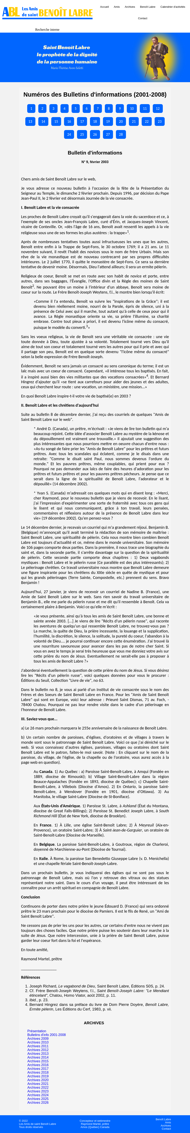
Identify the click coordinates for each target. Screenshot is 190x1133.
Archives (130, 6)
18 (95, 121)
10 (132, 108)
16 (69, 121)
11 (145, 108)
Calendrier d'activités (172, 6)
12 (158, 108)
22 (147, 121)
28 (121, 134)
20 (121, 121)
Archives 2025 (38, 1099)
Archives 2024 (38, 1095)
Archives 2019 (38, 1076)
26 (95, 134)
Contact (142, 18)
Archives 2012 (38, 1050)
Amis (117, 6)
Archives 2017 (38, 1068)
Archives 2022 (38, 1087)
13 (30, 121)
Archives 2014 (38, 1057)
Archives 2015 (38, 1061)
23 (160, 121)
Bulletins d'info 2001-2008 (46, 1035)
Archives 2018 (38, 1072)
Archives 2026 (38, 1102)
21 (134, 121)
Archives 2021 (38, 1084)
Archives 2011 (38, 1046)
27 (108, 134)
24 (69, 134)
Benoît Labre (147, 6)
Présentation (36, 1031)
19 (108, 121)
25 (82, 134)
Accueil (104, 6)
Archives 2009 (38, 1038)
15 (56, 121)
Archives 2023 (38, 1091)
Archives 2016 (38, 1065)
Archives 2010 (38, 1042)
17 (82, 121)
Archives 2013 (38, 1053)
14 (43, 121)
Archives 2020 (38, 1080)
